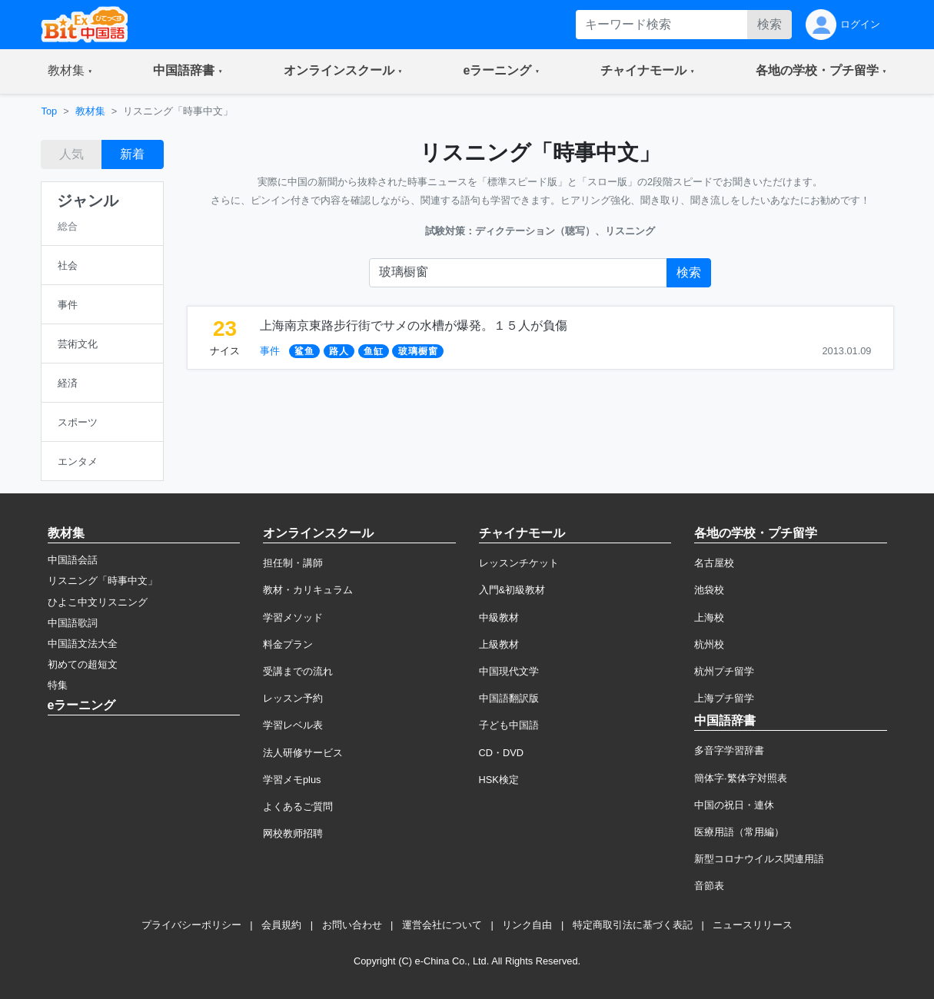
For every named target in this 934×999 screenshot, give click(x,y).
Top (50, 111)
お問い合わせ (352, 925)
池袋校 (709, 590)
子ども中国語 (509, 725)
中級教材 (499, 617)
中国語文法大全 (83, 643)
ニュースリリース (753, 925)
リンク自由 (527, 925)
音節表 (709, 885)
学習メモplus (292, 779)
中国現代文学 (509, 671)
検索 (769, 24)
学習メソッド (293, 617)
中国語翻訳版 (509, 698)
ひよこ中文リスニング (98, 602)
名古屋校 (714, 563)
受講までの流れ (298, 671)
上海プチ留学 (724, 698)
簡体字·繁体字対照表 (740, 778)
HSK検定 (499, 779)
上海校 (709, 617)
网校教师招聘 (293, 833)
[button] (70, 71)
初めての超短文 (83, 664)
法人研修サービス (303, 752)
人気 (71, 154)
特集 (58, 685)
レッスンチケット (519, 563)
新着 (132, 154)
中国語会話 (73, 560)
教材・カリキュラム (308, 590)
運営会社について (442, 925)
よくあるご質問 (298, 806)
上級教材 (499, 644)
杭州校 (709, 644)
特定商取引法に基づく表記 (633, 925)
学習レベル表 (293, 725)
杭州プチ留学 (724, 671)
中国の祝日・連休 (734, 805)
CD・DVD (501, 752)
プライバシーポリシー (191, 925)
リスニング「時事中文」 (103, 580)
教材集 (90, 111)
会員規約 (281, 925)
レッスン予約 (293, 698)
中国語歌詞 (73, 623)
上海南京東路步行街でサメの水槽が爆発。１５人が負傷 (413, 325)
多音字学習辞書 (729, 750)
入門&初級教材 (512, 590)
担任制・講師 (293, 563)
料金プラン (288, 644)
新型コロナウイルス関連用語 (759, 859)
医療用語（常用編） (739, 832)
